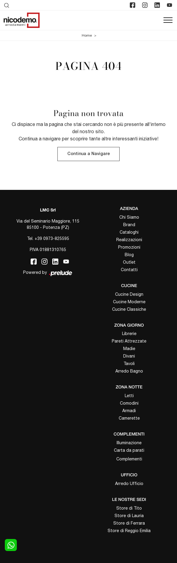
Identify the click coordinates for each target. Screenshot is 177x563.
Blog (129, 254)
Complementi (129, 459)
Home (87, 35)
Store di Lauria (129, 515)
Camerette (129, 418)
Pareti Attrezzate (129, 341)
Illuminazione (129, 442)
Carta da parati (129, 450)
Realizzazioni (129, 239)
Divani (129, 356)
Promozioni (129, 247)
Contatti (129, 269)
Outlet (129, 262)
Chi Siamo (129, 217)
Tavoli (129, 363)
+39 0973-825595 (52, 238)
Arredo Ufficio (129, 483)
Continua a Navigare (88, 154)
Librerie (129, 333)
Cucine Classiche (129, 309)
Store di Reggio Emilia (129, 530)
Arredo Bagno (129, 371)
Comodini (129, 403)
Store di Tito (129, 508)
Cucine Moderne (129, 301)
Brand (129, 224)
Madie (129, 348)
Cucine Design (129, 294)
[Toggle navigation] (167, 20)
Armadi (129, 410)
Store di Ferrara (129, 523)
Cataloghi (129, 232)
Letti (129, 395)
